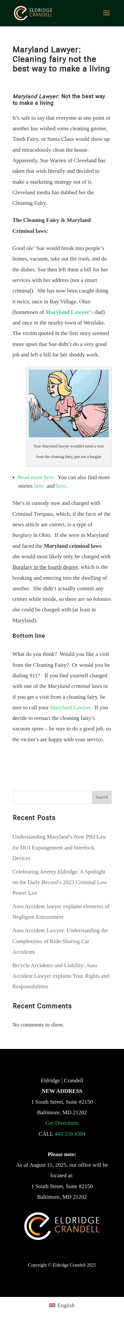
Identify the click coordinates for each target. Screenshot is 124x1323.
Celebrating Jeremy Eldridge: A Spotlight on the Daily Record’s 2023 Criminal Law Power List (60, 882)
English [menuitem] (66, 1305)
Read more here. (36, 477)
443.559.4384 (70, 1134)
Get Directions (62, 1123)
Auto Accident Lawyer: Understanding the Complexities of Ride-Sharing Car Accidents (60, 941)
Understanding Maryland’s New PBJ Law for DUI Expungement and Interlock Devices (59, 847)
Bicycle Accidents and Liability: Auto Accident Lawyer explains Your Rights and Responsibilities (61, 976)
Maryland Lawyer (70, 707)
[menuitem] (62, 1305)
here (39, 486)
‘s (70, 312)
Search (102, 797)
